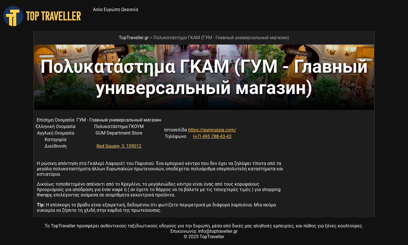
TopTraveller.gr (134, 37)
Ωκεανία (129, 9)
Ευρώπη (112, 9)
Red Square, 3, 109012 (119, 146)
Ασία (98, 9)
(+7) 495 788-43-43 (212, 136)
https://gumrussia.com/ (212, 130)
